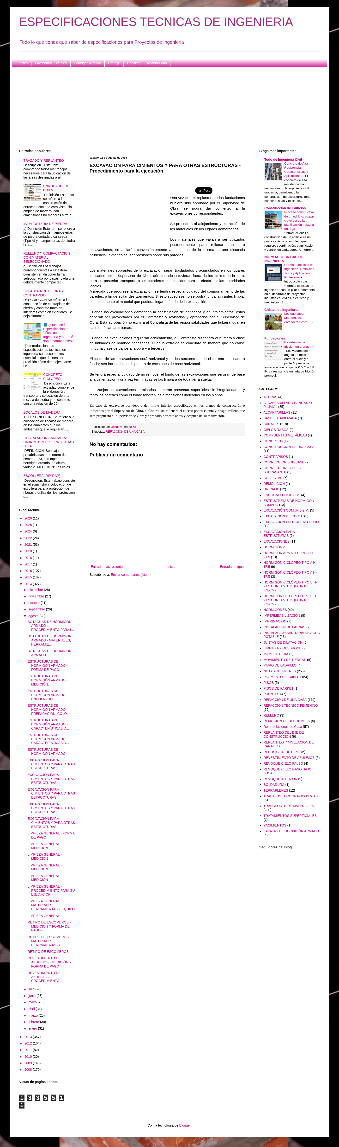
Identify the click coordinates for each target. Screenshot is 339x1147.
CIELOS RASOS (276, 430)
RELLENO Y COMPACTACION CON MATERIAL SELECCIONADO (47, 257)
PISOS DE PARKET (279, 688)
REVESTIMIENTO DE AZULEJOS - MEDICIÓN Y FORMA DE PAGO (50, 962)
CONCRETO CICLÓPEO (52, 377)
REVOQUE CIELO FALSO (283, 763)
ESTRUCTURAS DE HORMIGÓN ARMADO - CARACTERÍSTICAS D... (48, 724)
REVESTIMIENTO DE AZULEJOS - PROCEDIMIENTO (44, 977)
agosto (33, 616)
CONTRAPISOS (276, 457)
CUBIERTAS (273, 478)
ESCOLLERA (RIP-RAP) (42, 476)
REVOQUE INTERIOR (280, 779)
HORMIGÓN (273, 547)
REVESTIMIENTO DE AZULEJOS (289, 758)
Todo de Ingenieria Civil (283, 159)
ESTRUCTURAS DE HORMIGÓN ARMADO (47, 752)
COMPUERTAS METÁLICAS (285, 435)
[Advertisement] (163, 108)
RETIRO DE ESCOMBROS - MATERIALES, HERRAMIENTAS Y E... (49, 941)
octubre (34, 603)
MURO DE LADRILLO (280, 665)
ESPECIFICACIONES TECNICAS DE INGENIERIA (156, 22)
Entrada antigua (232, 567)
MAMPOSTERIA (276, 654)
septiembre (37, 609)
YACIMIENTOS (275, 825)
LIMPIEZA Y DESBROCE (283, 648)
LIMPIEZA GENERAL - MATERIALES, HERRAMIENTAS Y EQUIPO (51, 905)
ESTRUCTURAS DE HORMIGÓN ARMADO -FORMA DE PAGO (48, 666)
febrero (34, 1022)
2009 (28, 1063)
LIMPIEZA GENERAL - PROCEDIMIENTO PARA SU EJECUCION (51, 890)
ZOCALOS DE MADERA (42, 412)
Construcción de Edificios (285, 208)
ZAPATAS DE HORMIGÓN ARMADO (291, 831)
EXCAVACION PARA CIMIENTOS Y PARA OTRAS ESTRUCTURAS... (51, 764)
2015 (28, 577)
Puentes (21, 63)
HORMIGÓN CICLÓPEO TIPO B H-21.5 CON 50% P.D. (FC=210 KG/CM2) (290, 586)
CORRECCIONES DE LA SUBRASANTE (283, 470)
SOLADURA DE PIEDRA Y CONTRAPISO (44, 293)
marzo (33, 1015)
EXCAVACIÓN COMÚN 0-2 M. (286, 510)
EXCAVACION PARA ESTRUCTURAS (279, 534)
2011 (28, 1050)
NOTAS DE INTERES (280, 671)
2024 (28, 531)
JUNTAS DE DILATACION (283, 642)
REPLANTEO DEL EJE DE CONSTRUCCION (284, 734)
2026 (28, 518)
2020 (28, 551)
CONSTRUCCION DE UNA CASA (289, 447)
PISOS (269, 683)
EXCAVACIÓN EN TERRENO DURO (291, 522)
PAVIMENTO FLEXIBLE (281, 677)
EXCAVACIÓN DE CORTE (283, 516)
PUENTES (271, 694)
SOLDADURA (274, 785)
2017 (28, 564)
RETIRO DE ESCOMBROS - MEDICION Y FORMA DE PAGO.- (49, 926)
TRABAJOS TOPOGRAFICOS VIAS (291, 796)
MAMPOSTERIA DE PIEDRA (45, 224)
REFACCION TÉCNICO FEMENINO (291, 705)
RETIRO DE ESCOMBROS (48, 952)
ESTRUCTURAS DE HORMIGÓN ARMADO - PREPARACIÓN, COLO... (49, 710)
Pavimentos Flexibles (51, 63)
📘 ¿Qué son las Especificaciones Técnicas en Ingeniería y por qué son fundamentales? (58, 333)
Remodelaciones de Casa (283, 727)
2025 (28, 525)
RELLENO (271, 715)
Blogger (184, 1125)
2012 (28, 1043)
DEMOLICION (274, 484)
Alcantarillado (157, 63)
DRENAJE (271, 489)
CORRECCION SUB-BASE (284, 462)
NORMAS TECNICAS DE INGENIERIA (283, 259)
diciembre (36, 590)
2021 (28, 544)
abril (32, 1009)
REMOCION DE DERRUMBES (287, 721)
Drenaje (114, 63)
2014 (28, 584)
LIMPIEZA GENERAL (44, 916)
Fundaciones (274, 338)
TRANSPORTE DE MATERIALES (289, 806)
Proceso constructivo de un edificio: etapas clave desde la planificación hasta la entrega (299, 220)
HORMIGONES (275, 610)
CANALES (271, 424)
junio (32, 996)
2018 (28, 558)
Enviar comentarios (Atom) (131, 575)
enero (33, 1028)
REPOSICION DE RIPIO (282, 752)
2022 (28, 538)
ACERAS (271, 397)
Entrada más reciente (107, 567)
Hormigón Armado (87, 63)
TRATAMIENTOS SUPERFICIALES (290, 816)
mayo (32, 1002)
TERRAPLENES (276, 790)
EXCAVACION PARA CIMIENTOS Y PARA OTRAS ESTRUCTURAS (51, 823)
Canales (133, 63)
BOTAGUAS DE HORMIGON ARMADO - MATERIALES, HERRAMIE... (50, 640)
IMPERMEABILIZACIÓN (282, 615)
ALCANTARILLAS (277, 412)
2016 (28, 571)
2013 (28, 1037)
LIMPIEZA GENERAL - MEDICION (45, 846)
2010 (28, 1056)
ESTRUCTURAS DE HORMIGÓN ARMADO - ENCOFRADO (48, 695)
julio (31, 989)
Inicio (171, 567)
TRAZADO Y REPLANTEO (44, 160)
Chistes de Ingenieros (281, 310)
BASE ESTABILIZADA (280, 418)
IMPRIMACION (275, 621)
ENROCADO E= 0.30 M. (282, 495)
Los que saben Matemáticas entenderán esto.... (298, 318)
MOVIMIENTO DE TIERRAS (285, 660)
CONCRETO (273, 441)
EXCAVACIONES (277, 541)
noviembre (36, 596)
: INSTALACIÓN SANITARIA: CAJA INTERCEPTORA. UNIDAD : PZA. (49, 442)
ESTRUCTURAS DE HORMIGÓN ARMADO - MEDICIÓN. (48, 680)
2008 (28, 1069)
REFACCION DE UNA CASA (125, 431)
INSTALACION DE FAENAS (285, 627)
